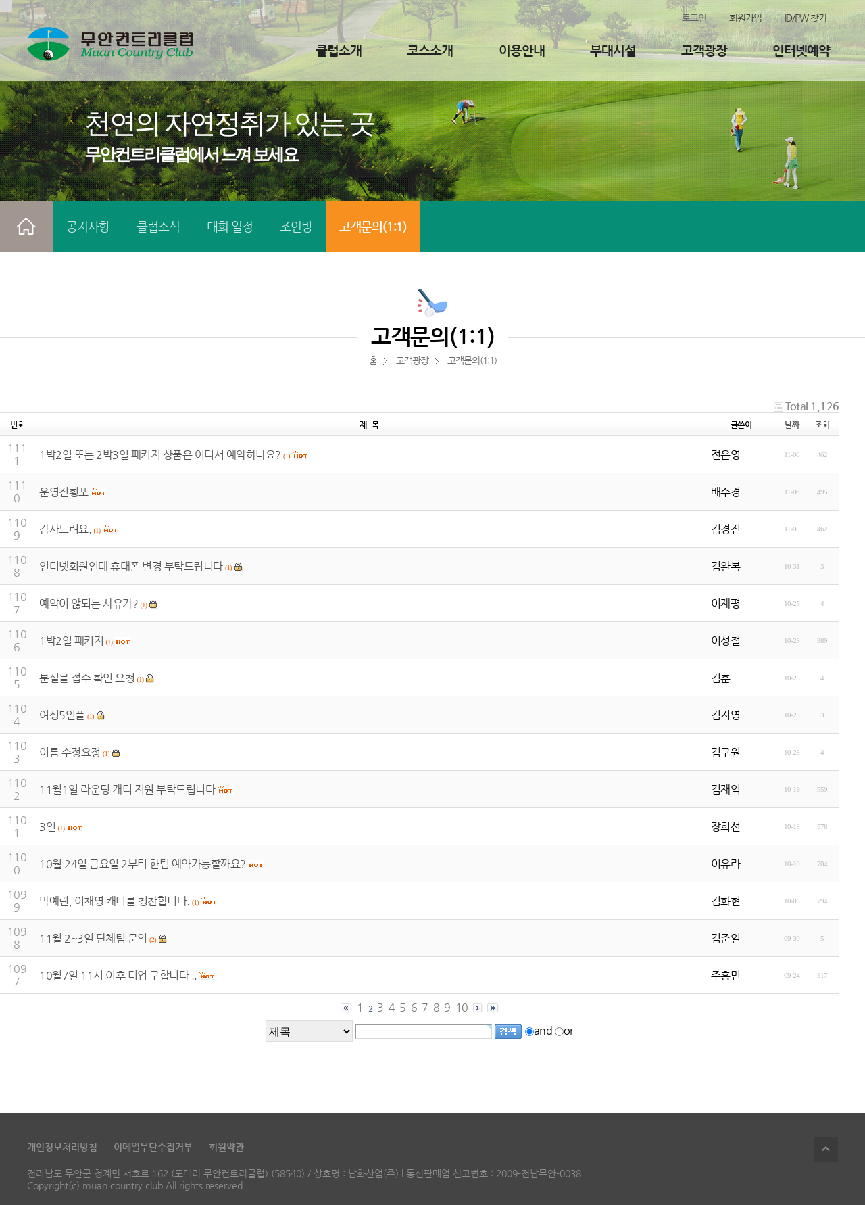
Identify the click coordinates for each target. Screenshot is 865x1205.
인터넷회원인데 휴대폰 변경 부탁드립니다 (131, 566)
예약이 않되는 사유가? (88, 603)
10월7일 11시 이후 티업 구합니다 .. (118, 975)
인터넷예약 (801, 50)
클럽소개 (339, 50)
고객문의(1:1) (373, 226)
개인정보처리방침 (62, 1146)
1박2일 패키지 (71, 640)
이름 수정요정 (70, 752)
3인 (47, 826)
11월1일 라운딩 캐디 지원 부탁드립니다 (127, 789)
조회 (822, 424)
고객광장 (704, 50)
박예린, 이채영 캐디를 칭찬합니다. (114, 901)
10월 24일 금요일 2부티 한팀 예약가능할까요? (142, 863)
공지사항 (87, 226)
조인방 (296, 226)
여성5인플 (62, 715)
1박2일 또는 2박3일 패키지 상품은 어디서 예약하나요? (160, 454)
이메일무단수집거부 (153, 1146)
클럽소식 (158, 226)
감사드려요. (65, 529)
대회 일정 (230, 226)
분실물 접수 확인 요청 (86, 677)
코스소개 (430, 50)
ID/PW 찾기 (805, 17)
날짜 (792, 424)
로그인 (694, 17)
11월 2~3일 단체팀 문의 (93, 938)
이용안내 (522, 50)
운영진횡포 (64, 492)
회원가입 (745, 17)
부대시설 (613, 50)
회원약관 (226, 1146)
